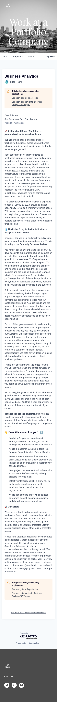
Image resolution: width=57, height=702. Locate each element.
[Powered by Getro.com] (28, 636)
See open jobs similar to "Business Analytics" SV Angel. (27, 103)
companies (17, 56)
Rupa (7, 140)
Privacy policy (21, 643)
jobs (4, 56)
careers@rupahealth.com (29, 565)
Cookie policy (34, 643)
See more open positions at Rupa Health (28, 612)
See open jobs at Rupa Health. (25, 98)
